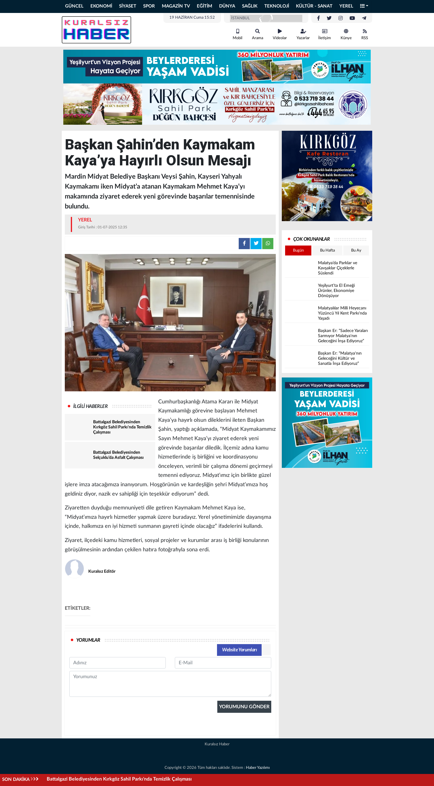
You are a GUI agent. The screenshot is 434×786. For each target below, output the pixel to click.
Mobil (237, 34)
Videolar (280, 34)
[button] (364, 6)
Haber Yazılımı (258, 768)
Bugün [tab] (298, 250)
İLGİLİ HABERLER (90, 406)
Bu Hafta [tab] (327, 250)
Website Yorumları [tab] (239, 649)
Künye (346, 34)
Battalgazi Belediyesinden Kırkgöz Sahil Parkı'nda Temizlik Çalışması (119, 779)
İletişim (324, 34)
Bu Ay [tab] (356, 250)
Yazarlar (303, 34)
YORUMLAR (88, 640)
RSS (364, 34)
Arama (257, 34)
